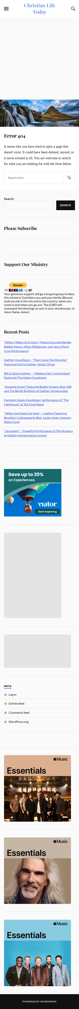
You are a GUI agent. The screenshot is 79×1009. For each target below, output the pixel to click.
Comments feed (19, 712)
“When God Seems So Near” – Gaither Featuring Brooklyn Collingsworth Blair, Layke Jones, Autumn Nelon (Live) (37, 417)
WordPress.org (19, 721)
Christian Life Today (39, 8)
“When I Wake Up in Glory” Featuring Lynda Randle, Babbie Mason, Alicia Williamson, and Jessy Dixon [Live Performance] (38, 346)
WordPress (48, 1001)
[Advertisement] (39, 58)
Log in (12, 694)
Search (9, 198)
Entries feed (16, 703)
